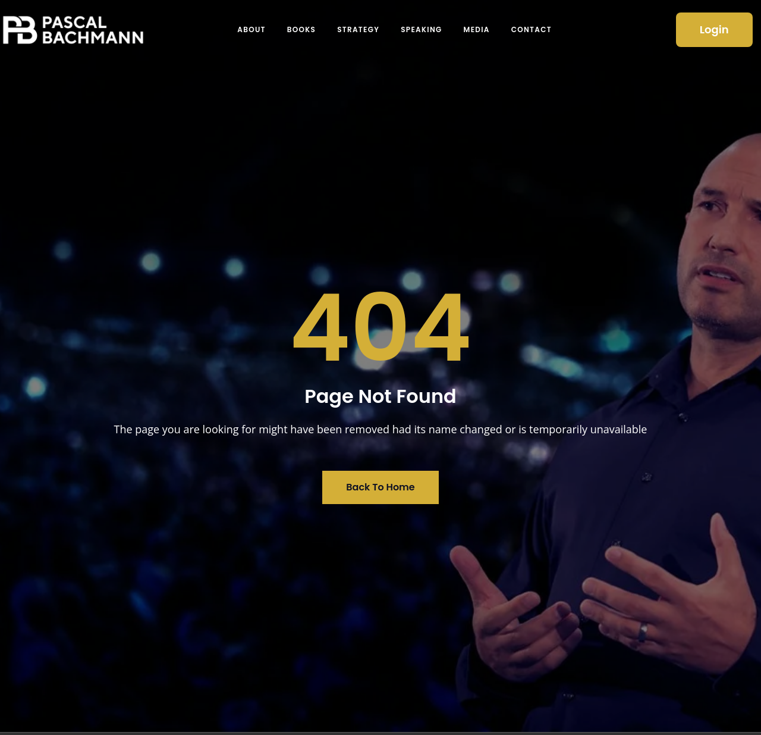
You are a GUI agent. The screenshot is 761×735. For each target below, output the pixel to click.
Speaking (421, 29)
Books (301, 29)
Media (477, 29)
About (251, 29)
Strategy (358, 29)
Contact (531, 29)
